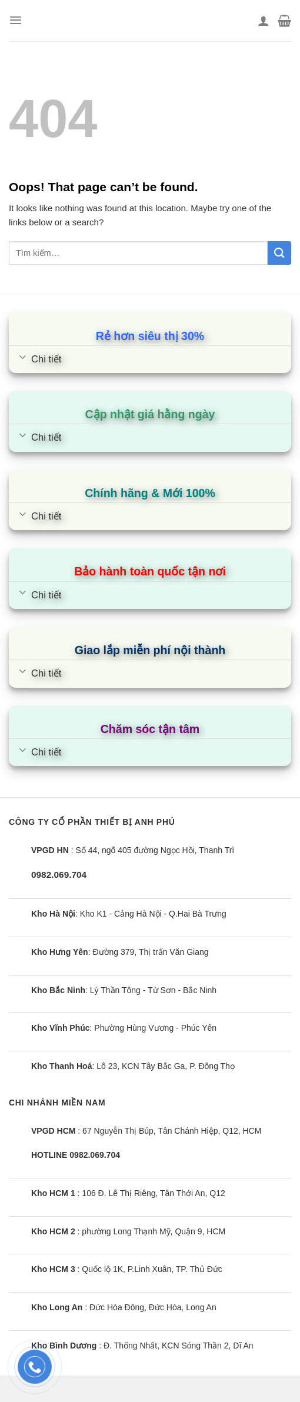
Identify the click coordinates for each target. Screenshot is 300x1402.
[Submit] (279, 253)
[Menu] (15, 20)
